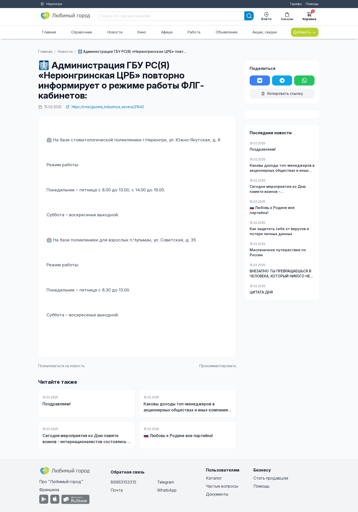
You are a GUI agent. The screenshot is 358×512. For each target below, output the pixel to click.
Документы (217, 494)
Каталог (214, 478)
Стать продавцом (270, 478)
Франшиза (49, 489)
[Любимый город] (66, 16)
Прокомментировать (217, 366)
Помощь (312, 4)
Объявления (226, 32)
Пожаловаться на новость (61, 366)
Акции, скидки (264, 32)
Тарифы (296, 4)
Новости (114, 32)
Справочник (81, 32)
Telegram (165, 482)
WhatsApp (166, 490)
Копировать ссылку (282, 93)
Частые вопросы (222, 486)
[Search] (249, 15)
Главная (49, 32)
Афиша (166, 32)
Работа (194, 32)
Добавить (304, 32)
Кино (142, 32)
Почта (117, 490)
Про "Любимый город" (61, 481)
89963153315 (123, 482)
